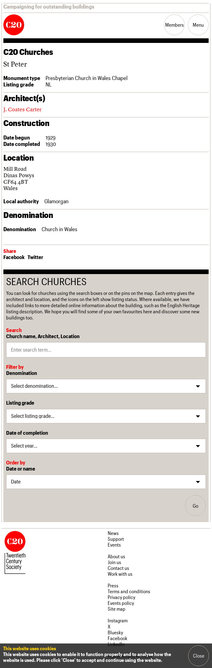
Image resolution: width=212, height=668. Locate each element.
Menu (198, 25)
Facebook (13, 257)
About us (116, 556)
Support (116, 539)
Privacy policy (121, 597)
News (113, 533)
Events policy (121, 603)
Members (174, 25)
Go (195, 506)
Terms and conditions (129, 591)
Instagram (118, 620)
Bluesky (115, 632)
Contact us (118, 568)
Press (113, 585)
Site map (116, 609)
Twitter (35, 257)
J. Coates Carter (22, 109)
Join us (114, 562)
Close (198, 655)
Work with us (120, 574)
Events (114, 545)
